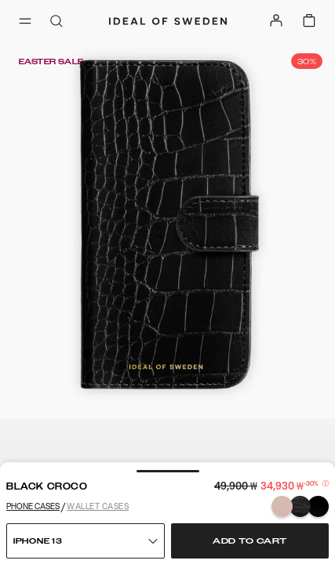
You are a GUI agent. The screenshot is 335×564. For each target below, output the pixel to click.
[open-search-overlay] (56, 22)
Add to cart (250, 541)
